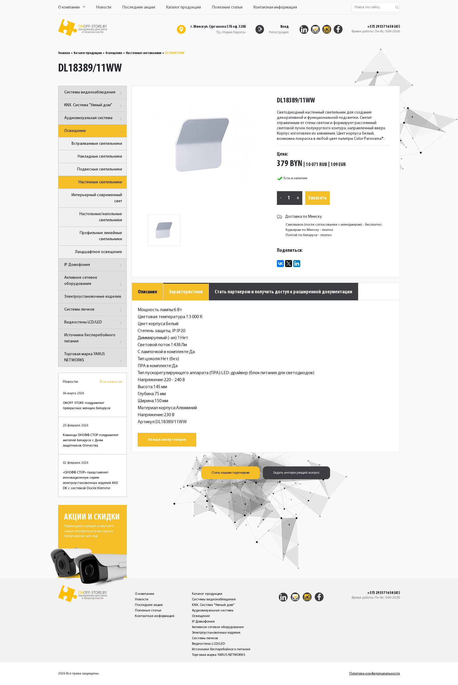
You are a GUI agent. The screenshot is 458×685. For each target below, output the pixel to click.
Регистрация (279, 32)
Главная (64, 53)
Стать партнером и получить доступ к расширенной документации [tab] (283, 292)
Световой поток (155, 345)
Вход (284, 27)
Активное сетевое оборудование (94, 282)
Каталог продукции (183, 7)
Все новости (111, 382)
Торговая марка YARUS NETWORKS (94, 358)
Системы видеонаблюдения (94, 93)
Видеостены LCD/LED (94, 323)
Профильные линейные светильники (101, 236)
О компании (71, 7)
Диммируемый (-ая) (158, 338)
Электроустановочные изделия (94, 297)
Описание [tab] (147, 292)
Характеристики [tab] (186, 292)
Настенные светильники (143, 53)
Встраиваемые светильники (97, 144)
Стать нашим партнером (230, 473)
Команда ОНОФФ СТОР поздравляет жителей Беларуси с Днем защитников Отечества (91, 440)
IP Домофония (94, 265)
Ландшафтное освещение (98, 252)
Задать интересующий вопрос (296, 473)
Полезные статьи (227, 7)
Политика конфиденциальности (374, 673)
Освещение (113, 53)
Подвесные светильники (99, 169)
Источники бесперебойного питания (94, 339)
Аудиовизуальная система (94, 118)
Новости (103, 7)
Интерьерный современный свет (97, 198)
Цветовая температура (163, 317)
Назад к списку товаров (167, 440)
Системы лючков (94, 310)
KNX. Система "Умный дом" (94, 105)
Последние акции (138, 7)
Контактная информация (275, 7)
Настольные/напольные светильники (100, 217)
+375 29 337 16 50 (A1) (383, 27)
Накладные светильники (100, 156)
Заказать (317, 198)
